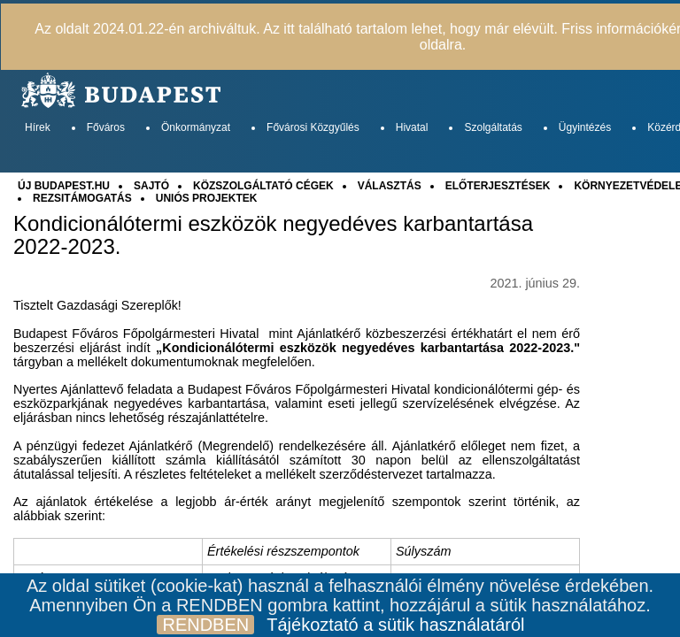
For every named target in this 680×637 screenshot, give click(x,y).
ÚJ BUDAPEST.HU (64, 186)
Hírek (37, 127)
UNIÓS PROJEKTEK (207, 198)
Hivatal (412, 127)
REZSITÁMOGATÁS (82, 198)
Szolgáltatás (493, 127)
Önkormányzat (195, 127)
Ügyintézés (585, 127)
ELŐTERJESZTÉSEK (498, 186)
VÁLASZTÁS (389, 186)
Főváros (106, 127)
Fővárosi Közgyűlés (313, 127)
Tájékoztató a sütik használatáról (395, 624)
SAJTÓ (151, 186)
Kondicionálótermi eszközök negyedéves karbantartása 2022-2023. (273, 235)
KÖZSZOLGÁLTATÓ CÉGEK (263, 186)
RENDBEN (205, 624)
